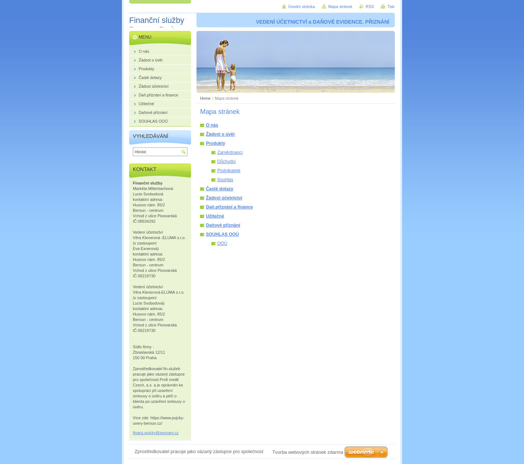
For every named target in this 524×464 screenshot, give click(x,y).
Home (205, 98)
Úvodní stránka (301, 6)
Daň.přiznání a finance (229, 207)
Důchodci (226, 161)
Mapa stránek (340, 6)
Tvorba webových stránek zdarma (307, 452)
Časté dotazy (219, 188)
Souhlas (225, 179)
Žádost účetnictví (224, 198)
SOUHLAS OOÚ (222, 234)
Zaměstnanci (230, 152)
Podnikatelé (229, 170)
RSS (370, 6)
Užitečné (215, 216)
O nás (212, 125)
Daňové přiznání (223, 225)
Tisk (390, 6)
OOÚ (222, 243)
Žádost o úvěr (220, 134)
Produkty (215, 143)
